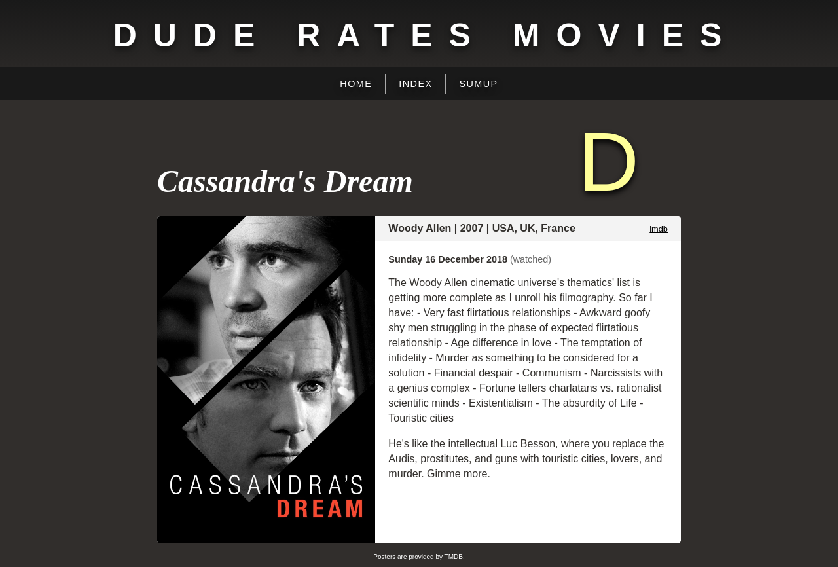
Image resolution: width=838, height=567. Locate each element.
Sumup (478, 84)
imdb (658, 229)
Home (356, 84)
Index (415, 84)
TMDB (454, 556)
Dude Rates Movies (425, 35)
